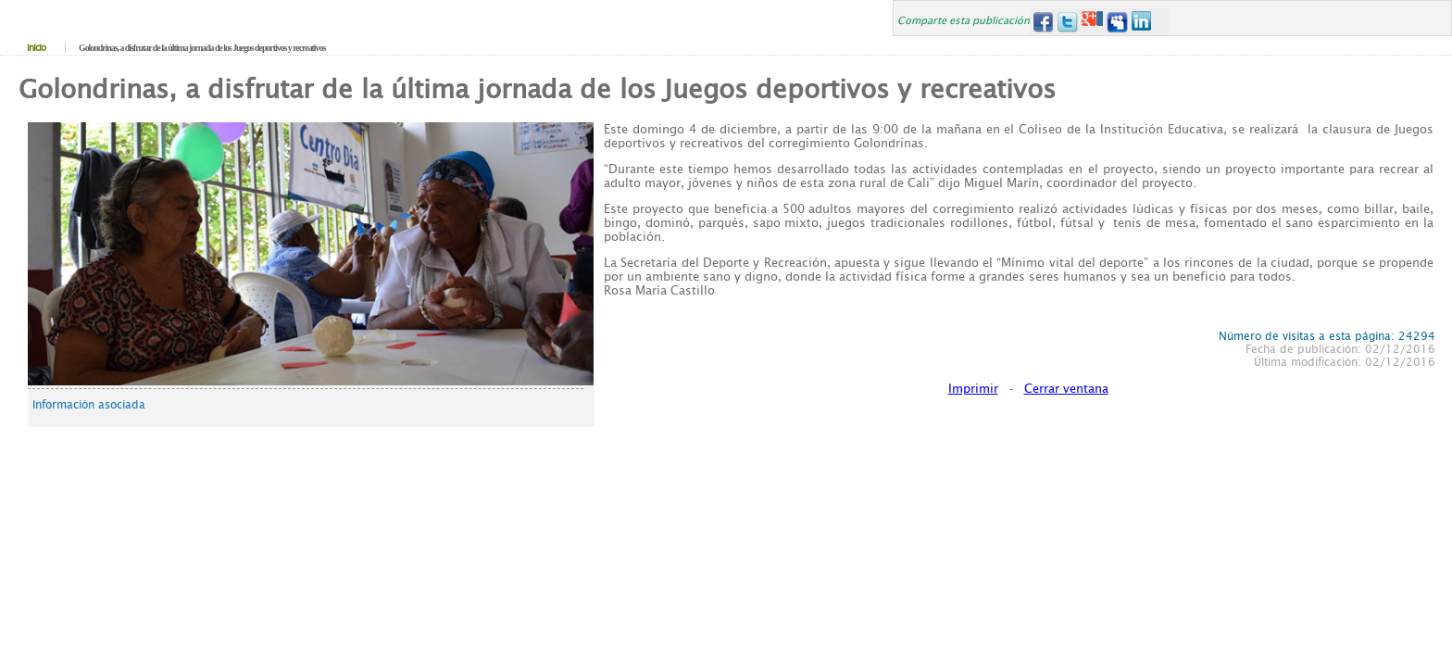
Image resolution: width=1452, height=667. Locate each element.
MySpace (1117, 21)
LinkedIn (1142, 21)
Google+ (1092, 21)
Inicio (36, 48)
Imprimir (973, 389)
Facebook (1042, 21)
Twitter (1067, 21)
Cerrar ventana (1066, 389)
